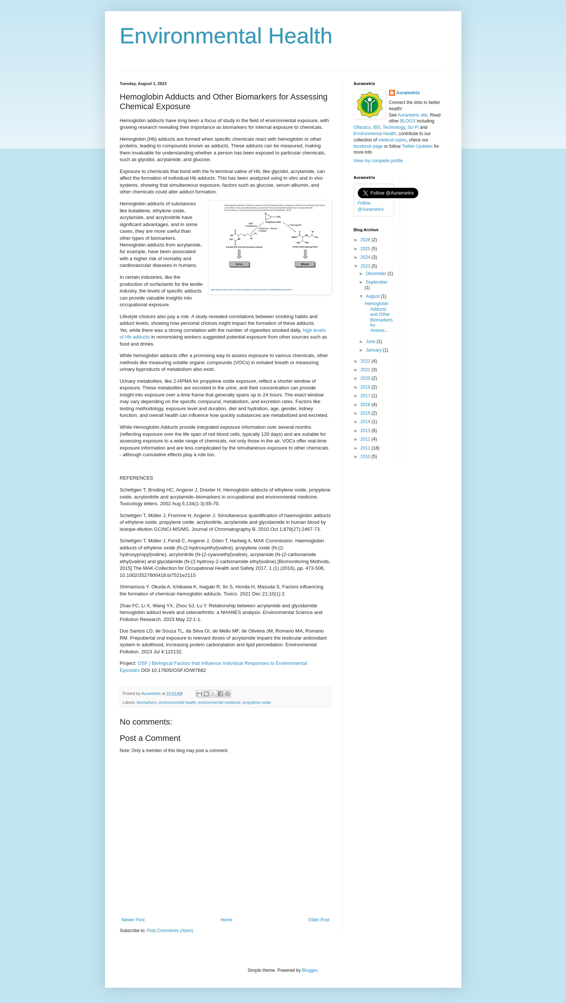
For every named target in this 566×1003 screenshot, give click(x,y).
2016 (366, 404)
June (371, 341)
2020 (366, 378)
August (373, 296)
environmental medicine (219, 702)
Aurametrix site (413, 115)
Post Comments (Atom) (170, 930)
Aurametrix (408, 92)
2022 (366, 361)
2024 (366, 257)
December (376, 273)
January (374, 350)
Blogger (309, 970)
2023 (366, 266)
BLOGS (407, 121)
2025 (366, 248)
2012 (366, 439)
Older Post (319, 919)
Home (226, 919)
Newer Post (133, 919)
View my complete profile (378, 160)
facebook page (368, 146)
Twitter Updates (417, 146)
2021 (366, 369)
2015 (366, 413)
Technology (394, 127)
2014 (366, 421)
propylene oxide (257, 702)
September (376, 282)
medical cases (392, 140)
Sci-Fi (413, 127)
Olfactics (362, 127)
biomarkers (146, 702)
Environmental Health (226, 35)
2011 (366, 448)
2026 (366, 239)
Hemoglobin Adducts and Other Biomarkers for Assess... (378, 317)
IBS (376, 127)
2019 (366, 387)
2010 (366, 456)
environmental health (177, 702)
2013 (366, 430)
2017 (366, 395)
